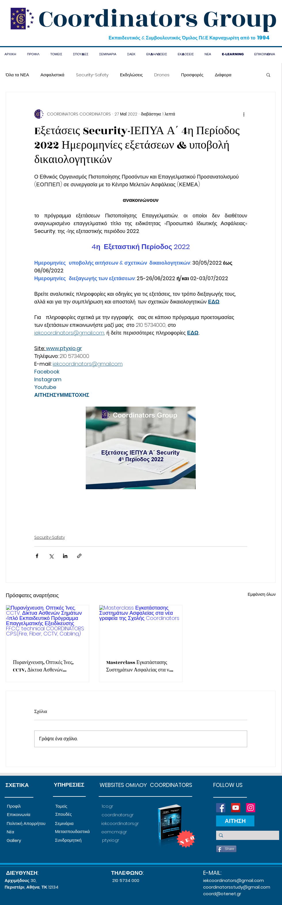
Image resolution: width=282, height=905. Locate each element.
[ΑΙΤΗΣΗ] (235, 820)
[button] (268, 74)
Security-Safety (92, 75)
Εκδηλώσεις (131, 75)
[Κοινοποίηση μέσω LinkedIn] (65, 556)
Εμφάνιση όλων (262, 594)
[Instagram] (250, 807)
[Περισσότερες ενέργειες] (243, 114)
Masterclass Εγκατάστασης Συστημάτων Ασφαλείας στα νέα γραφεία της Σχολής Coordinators (140, 666)
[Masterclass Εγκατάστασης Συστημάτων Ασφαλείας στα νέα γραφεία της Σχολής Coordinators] (140, 628)
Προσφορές (192, 75)
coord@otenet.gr (222, 894)
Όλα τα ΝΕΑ (17, 75)
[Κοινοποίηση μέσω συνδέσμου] (79, 556)
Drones (161, 75)
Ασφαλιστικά (52, 75)
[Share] (226, 848)
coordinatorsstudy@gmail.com (236, 887)
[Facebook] (220, 807)
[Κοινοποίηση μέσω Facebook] (37, 556)
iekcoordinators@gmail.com (233, 880)
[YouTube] (235, 807)
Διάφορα (223, 75)
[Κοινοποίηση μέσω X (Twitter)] (51, 556)
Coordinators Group (158, 19)
